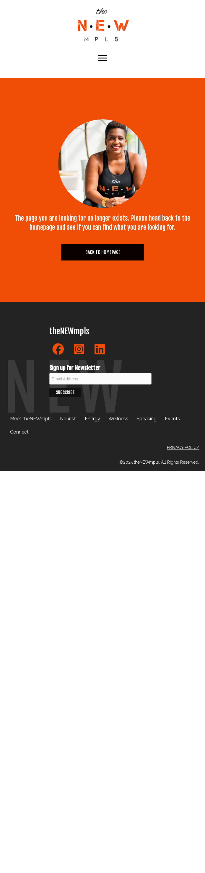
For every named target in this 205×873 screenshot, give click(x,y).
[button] (58, 349)
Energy (92, 418)
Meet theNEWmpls (31, 418)
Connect (19, 432)
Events (172, 418)
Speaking (146, 418)
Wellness (118, 418)
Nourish (68, 418)
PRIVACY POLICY (183, 447)
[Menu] (102, 58)
